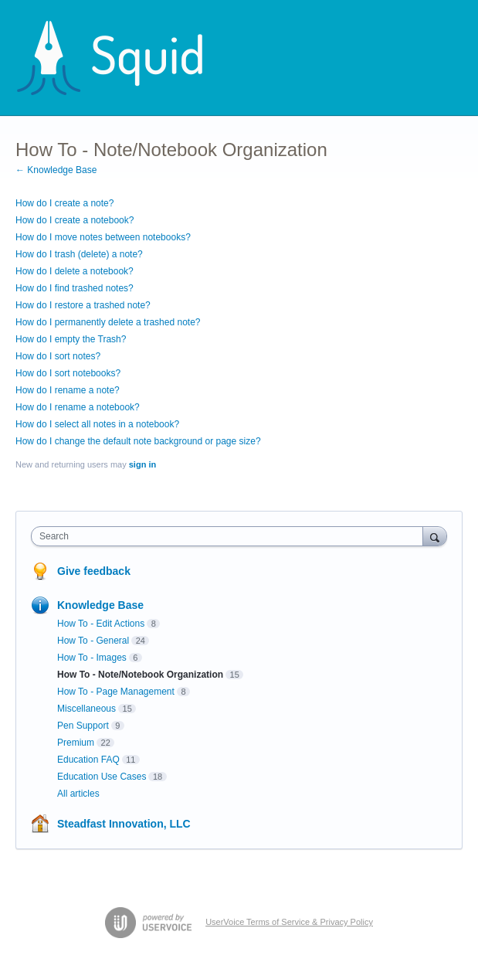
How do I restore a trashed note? (83, 305)
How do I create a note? (64, 203)
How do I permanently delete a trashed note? (107, 322)
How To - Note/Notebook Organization (140, 674)
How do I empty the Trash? (70, 339)
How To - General (93, 640)
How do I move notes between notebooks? (103, 237)
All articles (78, 793)
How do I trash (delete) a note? (79, 254)
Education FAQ (88, 759)
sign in (142, 464)
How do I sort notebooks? (67, 373)
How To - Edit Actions (100, 623)
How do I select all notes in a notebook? (97, 424)
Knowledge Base (100, 605)
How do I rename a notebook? (77, 407)
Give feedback (94, 571)
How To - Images (92, 657)
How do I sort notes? (57, 356)
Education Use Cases (101, 776)
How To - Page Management (116, 691)
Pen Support (83, 725)
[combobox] (230, 536)
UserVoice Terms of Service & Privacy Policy (289, 921)
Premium (75, 742)
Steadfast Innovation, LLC (124, 824)
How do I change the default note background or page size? (138, 441)
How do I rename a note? (67, 390)
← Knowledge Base (56, 170)
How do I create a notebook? (74, 220)
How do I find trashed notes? (74, 288)
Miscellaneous (86, 708)
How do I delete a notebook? (74, 271)
